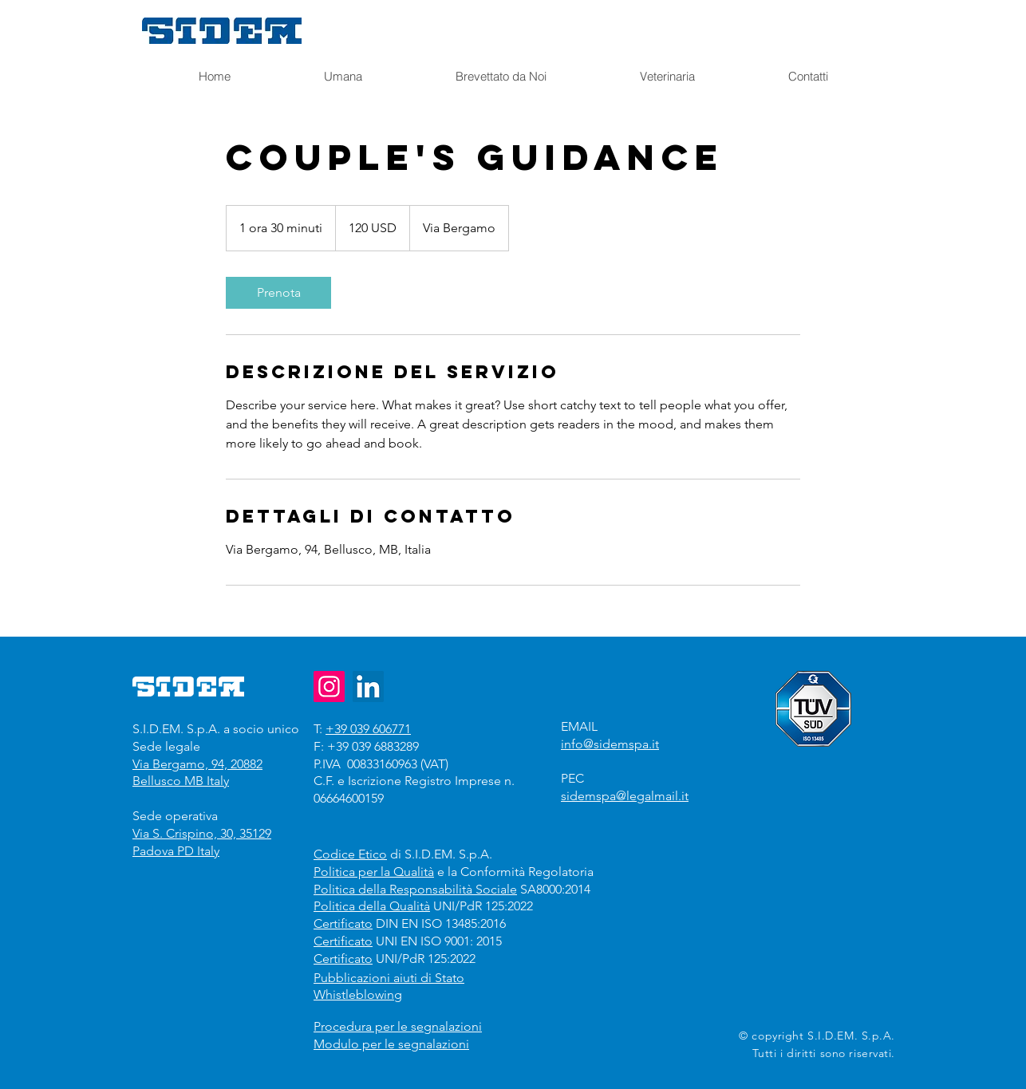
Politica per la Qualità (374, 871)
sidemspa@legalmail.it (625, 795)
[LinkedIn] (368, 686)
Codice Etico (350, 854)
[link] (278, 293)
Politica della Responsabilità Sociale (415, 889)
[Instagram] (329, 686)
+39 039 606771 (368, 728)
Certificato (343, 923)
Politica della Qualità (372, 905)
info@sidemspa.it (610, 744)
